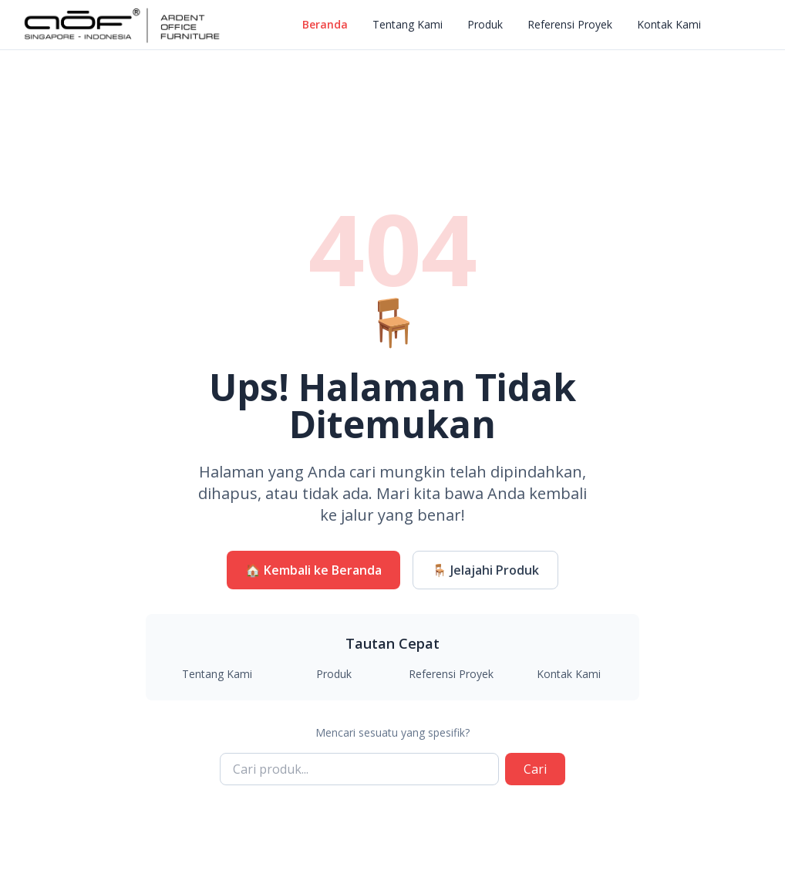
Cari (535, 769)
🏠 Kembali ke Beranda (313, 570)
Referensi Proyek (569, 24)
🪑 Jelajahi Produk (485, 570)
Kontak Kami (669, 24)
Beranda (325, 24)
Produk (485, 24)
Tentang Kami (407, 24)
